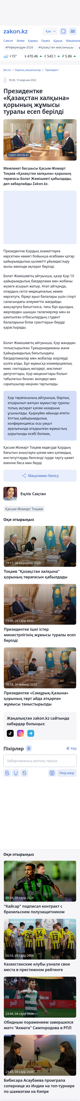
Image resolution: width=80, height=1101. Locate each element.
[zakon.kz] (15, 31)
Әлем (21, 41)
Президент (51, 70)
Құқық (58, 41)
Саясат (8, 41)
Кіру (74, 748)
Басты (7, 70)
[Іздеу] (63, 31)
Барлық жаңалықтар (28, 70)
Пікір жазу (66, 773)
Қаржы (33, 41)
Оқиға (45, 41)
